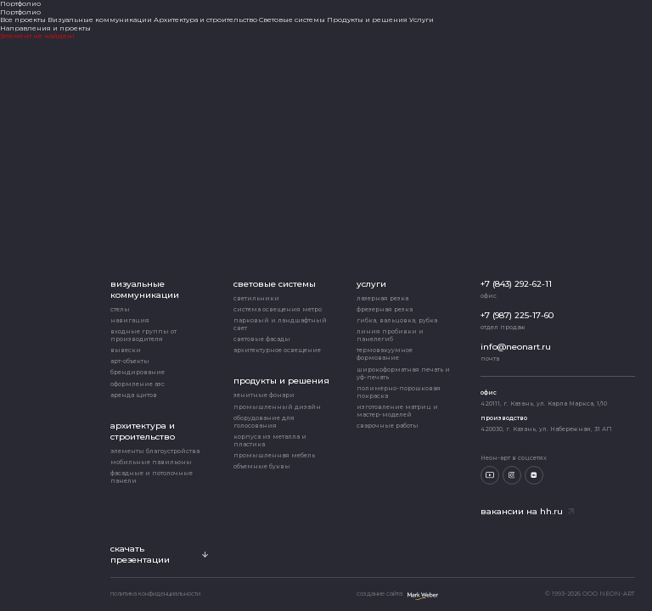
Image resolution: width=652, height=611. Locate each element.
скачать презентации (159, 554)
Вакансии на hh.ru (527, 511)
